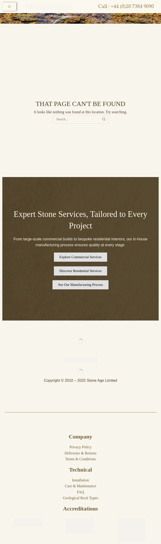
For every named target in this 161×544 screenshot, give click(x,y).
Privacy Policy (81, 447)
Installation (80, 480)
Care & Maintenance (80, 486)
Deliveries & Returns (81, 453)
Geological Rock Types (80, 498)
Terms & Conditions (80, 459)
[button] (80, 257)
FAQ (80, 492)
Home (8, 18)
